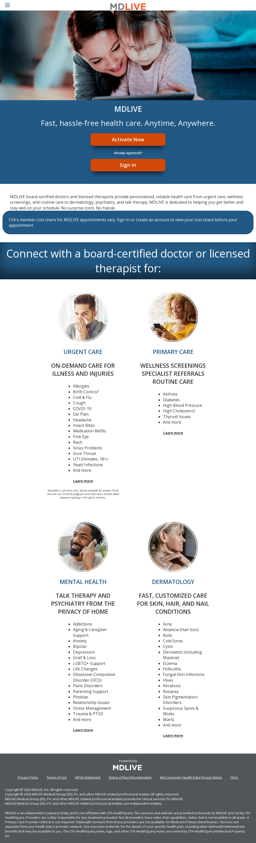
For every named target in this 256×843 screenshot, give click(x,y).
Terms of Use (56, 777)
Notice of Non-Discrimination (130, 777)
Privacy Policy (28, 777)
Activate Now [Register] (128, 139)
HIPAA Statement (87, 777)
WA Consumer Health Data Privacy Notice (191, 777)
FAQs (234, 777)
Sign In (128, 165)
